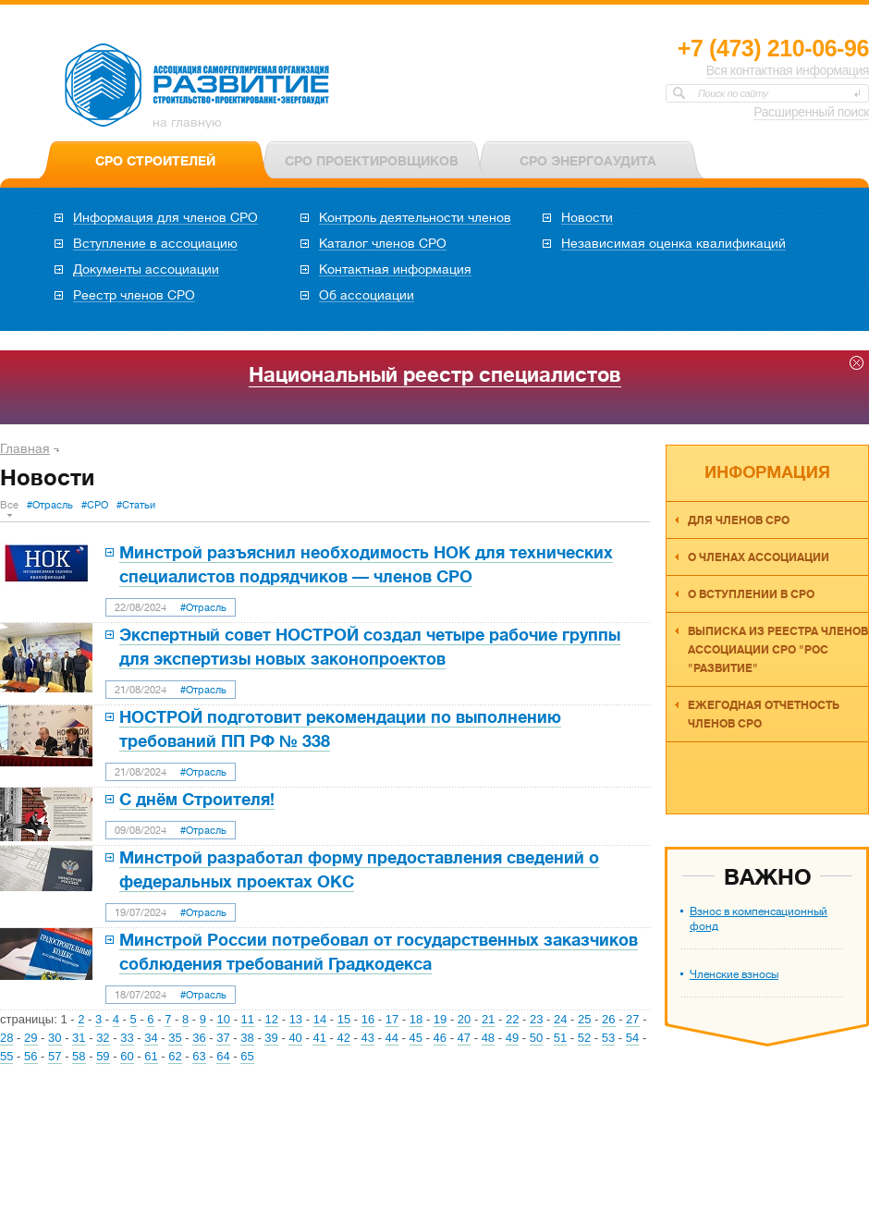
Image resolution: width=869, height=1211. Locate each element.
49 (512, 1038)
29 (30, 1038)
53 (608, 1038)
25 (584, 1019)
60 (126, 1056)
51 (560, 1038)
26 (608, 1019)
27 (632, 1019)
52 (584, 1038)
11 (247, 1019)
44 (392, 1038)
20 (464, 1019)
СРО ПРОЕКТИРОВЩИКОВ (372, 160)
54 (632, 1038)
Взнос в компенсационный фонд (758, 919)
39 (270, 1038)
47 (464, 1038)
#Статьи (135, 505)
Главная (25, 448)
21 (488, 1019)
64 (222, 1056)
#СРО (94, 505)
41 (318, 1038)
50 (536, 1038)
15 (343, 1019)
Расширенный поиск (811, 111)
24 (560, 1019)
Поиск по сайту (733, 93)
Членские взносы (734, 974)
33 (126, 1038)
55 (6, 1056)
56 (30, 1056)
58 (78, 1056)
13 (295, 1019)
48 (488, 1038)
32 (102, 1038)
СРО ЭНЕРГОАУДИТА (588, 160)
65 (246, 1056)
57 (54, 1056)
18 (416, 1019)
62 (174, 1056)
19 (440, 1019)
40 (294, 1038)
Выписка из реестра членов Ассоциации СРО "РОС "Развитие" (778, 650)
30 (54, 1038)
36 (198, 1038)
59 (102, 1056)
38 (246, 1038)
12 (271, 1019)
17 (392, 1019)
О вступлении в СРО (751, 594)
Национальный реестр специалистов (435, 374)
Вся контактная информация (787, 70)
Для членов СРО (738, 520)
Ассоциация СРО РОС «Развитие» (198, 85)
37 (222, 1038)
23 (536, 1019)
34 (150, 1038)
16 (367, 1019)
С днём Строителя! (197, 799)
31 (78, 1038)
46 (440, 1038)
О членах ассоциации (758, 557)
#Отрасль (50, 505)
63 (198, 1056)
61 (150, 1056)
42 (343, 1038)
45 (416, 1038)
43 (367, 1038)
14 (319, 1019)
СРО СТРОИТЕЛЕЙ (155, 160)
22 (512, 1019)
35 (174, 1038)
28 (6, 1038)
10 (223, 1019)
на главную (187, 122)
